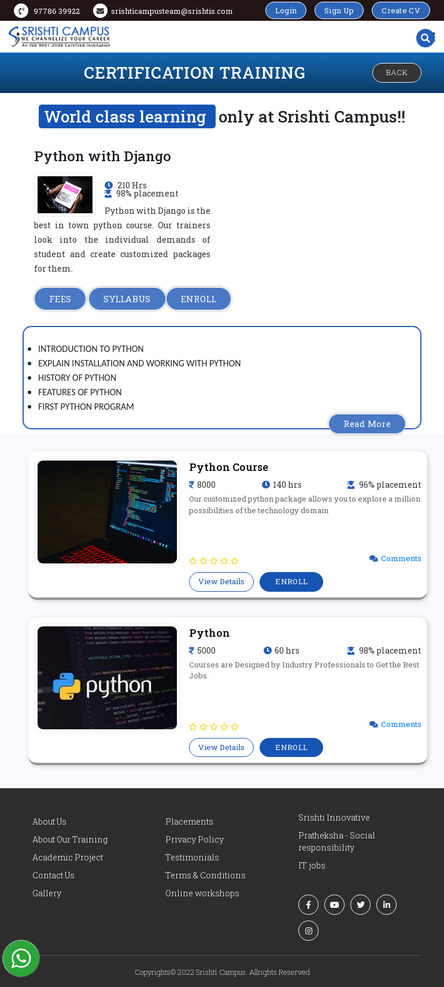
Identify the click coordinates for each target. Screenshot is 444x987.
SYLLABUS (126, 299)
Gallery (46, 893)
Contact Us (53, 875)
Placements (189, 821)
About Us (49, 821)
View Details (221, 581)
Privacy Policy (194, 839)
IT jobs (311, 865)
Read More (367, 423)
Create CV (401, 10)
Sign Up (339, 10)
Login (286, 10)
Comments (401, 558)
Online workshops (202, 893)
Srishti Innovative (334, 817)
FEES (60, 299)
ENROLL (199, 299)
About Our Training (70, 839)
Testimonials (192, 857)
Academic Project (67, 857)
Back (397, 72)
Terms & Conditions (205, 875)
